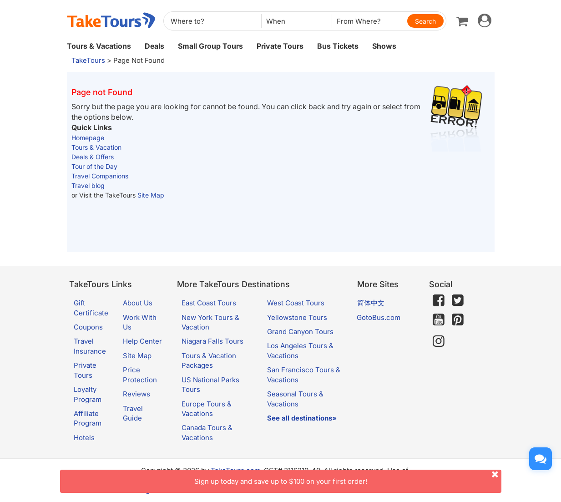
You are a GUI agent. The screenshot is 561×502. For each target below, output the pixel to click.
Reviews (136, 394)
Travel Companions (99, 176)
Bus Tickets (338, 46)
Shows (384, 46)
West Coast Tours (295, 303)
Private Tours (280, 46)
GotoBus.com (378, 317)
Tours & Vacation (96, 147)
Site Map (150, 195)
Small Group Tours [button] (210, 46)
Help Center (142, 341)
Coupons (88, 327)
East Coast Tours (209, 303)
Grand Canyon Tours (300, 331)
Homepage (87, 138)
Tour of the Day (94, 166)
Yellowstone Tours (297, 317)
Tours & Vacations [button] (99, 46)
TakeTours (88, 60)
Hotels (84, 437)
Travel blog (88, 185)
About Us (137, 303)
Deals (154, 46)
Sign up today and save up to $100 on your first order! (347, 478)
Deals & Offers (92, 157)
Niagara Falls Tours (212, 341)
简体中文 (370, 303)
